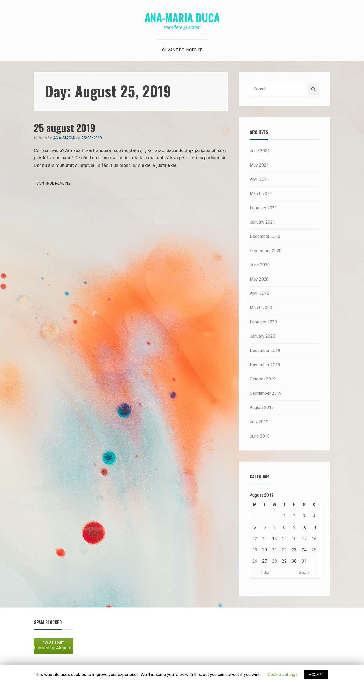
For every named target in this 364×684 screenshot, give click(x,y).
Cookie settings (283, 674)
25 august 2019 (64, 127)
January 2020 (262, 336)
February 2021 (263, 207)
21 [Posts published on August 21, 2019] (274, 549)
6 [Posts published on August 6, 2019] (265, 527)
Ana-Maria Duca (182, 17)
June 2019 (260, 436)
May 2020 (259, 279)
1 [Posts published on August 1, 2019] (284, 516)
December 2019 (265, 350)
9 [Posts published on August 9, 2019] (294, 527)
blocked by (53, 645)
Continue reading (54, 184)
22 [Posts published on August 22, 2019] (284, 549)
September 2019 (266, 393)
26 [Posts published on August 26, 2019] (254, 561)
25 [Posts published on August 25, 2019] (313, 549)
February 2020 (263, 322)
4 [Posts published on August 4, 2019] (314, 516)
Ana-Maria (64, 138)
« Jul (264, 572)
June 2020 (260, 264)
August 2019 (262, 407)
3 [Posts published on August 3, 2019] (304, 516)
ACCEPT (316, 674)
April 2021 (259, 179)
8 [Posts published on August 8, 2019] (284, 527)
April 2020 (259, 293)
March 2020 (261, 307)
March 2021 (261, 193)
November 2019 (265, 364)
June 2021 (260, 150)
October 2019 (263, 379)
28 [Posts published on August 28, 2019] (274, 561)
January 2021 (262, 222)
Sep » (304, 572)
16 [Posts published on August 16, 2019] (294, 538)
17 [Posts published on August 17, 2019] (304, 538)
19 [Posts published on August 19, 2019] (254, 549)
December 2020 (265, 236)
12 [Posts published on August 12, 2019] (254, 538)
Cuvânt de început (182, 50)
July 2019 (259, 421)
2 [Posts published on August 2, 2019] (294, 516)
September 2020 (266, 250)
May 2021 (259, 165)
